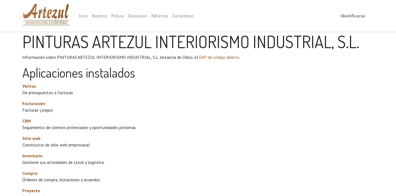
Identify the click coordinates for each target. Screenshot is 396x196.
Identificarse (353, 16)
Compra (29, 173)
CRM (26, 121)
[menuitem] (83, 15)
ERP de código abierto (219, 57)
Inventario (32, 155)
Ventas (29, 86)
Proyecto (31, 190)
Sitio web (31, 138)
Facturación (33, 103)
